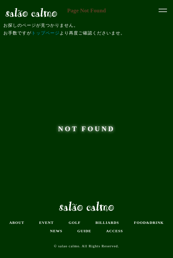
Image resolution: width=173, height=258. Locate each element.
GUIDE (84, 231)
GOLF (75, 223)
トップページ (45, 32)
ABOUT (16, 223)
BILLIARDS (107, 223)
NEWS (56, 231)
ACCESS (114, 231)
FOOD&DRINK (149, 223)
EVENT (46, 223)
